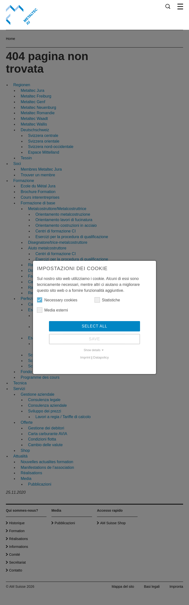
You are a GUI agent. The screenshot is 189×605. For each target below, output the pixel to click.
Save (94, 339)
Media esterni (52, 310)
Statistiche (107, 300)
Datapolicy (101, 357)
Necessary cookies (57, 300)
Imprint (85, 357)
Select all (94, 326)
